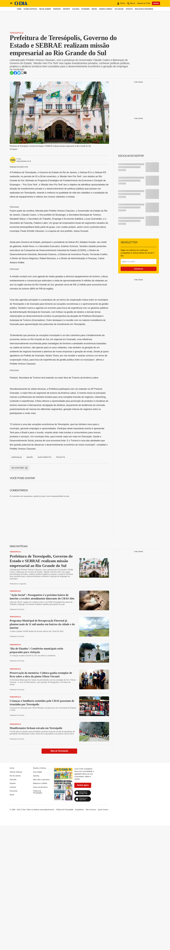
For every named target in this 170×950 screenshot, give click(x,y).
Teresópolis (17, 66)
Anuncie (51, 935)
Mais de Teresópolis (59, 876)
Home (19, 9)
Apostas (129, 9)
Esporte (66, 9)
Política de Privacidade (37, 917)
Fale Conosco (91, 935)
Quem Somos (103, 935)
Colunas (75, 9)
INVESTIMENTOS (44, 582)
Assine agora (83, 910)
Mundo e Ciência (105, 9)
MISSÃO (29, 582)
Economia (86, 9)
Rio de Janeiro (45, 9)
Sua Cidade (119, 9)
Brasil (94, 9)
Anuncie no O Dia (143, 3)
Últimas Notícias (30, 9)
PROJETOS (60, 582)
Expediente (79, 935)
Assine (156, 3)
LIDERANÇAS (16, 582)
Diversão (57, 9)
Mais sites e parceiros (144, 9)
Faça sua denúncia (40, 912)
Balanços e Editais (40, 908)
